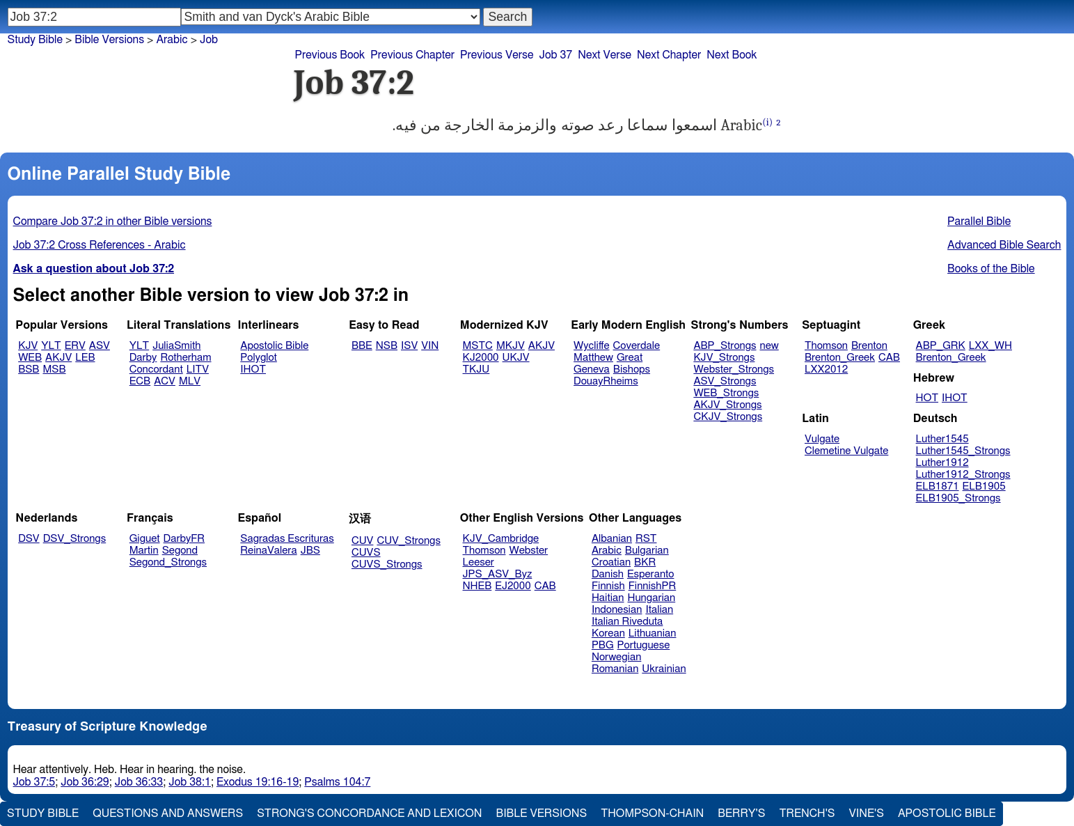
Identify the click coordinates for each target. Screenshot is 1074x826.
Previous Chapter (412, 55)
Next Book (731, 55)
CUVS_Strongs (387, 564)
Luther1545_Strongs (963, 451)
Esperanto (650, 574)
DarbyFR (184, 538)
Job (209, 39)
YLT (51, 346)
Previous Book (330, 55)
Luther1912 (942, 463)
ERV (75, 346)
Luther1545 (942, 439)
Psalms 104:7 (337, 782)
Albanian (612, 538)
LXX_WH (990, 346)
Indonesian (617, 610)
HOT (927, 398)
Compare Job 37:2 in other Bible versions (112, 221)
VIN (430, 346)
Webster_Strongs (733, 369)
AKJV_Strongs (727, 405)
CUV (363, 541)
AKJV (58, 357)
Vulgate (822, 439)
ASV (99, 346)
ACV (164, 381)
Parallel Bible (979, 221)
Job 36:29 (85, 782)
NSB (386, 346)
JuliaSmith (176, 346)
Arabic (171, 39)
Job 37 (555, 55)
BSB (28, 369)
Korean (608, 633)
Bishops (631, 369)
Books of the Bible (991, 268)
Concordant (156, 369)
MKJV (510, 346)
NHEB (477, 586)
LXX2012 (826, 369)
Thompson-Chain (652, 813)
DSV (29, 538)
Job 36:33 (139, 782)
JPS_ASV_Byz (497, 574)
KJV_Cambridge (501, 538)
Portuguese (643, 645)
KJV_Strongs (724, 357)
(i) (767, 122)
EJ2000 (512, 586)
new (769, 346)
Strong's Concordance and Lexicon (369, 813)
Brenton (869, 346)
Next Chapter (669, 55)
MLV (189, 381)
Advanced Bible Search (1004, 245)
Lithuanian (653, 633)
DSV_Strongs (74, 538)
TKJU (476, 369)
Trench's (807, 813)
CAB (889, 357)
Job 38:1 (189, 782)
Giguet (144, 538)
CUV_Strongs (408, 541)
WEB (30, 357)
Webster (528, 550)
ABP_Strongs (724, 346)
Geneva (592, 369)
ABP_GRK (940, 346)
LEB (85, 357)
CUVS (366, 552)
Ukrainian (664, 669)
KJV (28, 346)
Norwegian (616, 657)
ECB (139, 381)
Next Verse (604, 55)
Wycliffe (591, 346)
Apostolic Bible (947, 813)
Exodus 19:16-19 (257, 782)
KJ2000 (481, 357)
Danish (608, 574)
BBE (362, 346)
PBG (603, 645)
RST (646, 538)
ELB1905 (984, 486)
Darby (143, 357)
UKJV (516, 357)
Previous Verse (496, 55)
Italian (659, 610)
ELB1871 (937, 486)
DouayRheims (606, 381)
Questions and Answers (168, 813)
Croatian (611, 562)
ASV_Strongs (724, 381)
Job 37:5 (34, 782)
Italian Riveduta (627, 621)
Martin (144, 550)
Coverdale (637, 346)
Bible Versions (109, 39)
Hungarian (652, 598)
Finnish (608, 586)
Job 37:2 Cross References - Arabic (99, 245)
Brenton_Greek (840, 357)
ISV (409, 346)
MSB (53, 369)
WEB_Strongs (726, 393)
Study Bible (35, 39)
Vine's (866, 813)
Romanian (615, 669)
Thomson (826, 346)
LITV (198, 369)
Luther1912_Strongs (963, 474)
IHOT (253, 369)
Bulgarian (647, 550)
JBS (310, 550)
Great (629, 357)
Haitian (608, 598)
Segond (180, 550)
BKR (645, 562)
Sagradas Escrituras (286, 538)
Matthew (593, 357)
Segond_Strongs (168, 562)
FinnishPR (653, 586)
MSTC (478, 346)
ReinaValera (268, 550)
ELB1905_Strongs (958, 498)
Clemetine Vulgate (846, 451)
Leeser (478, 562)
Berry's (741, 813)
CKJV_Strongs (727, 417)
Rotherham (185, 357)
